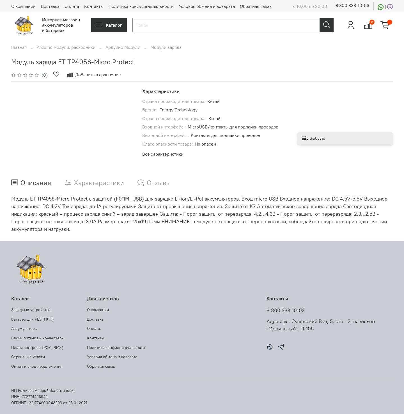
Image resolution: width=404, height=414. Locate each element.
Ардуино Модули (122, 47)
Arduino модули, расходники (66, 47)
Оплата (72, 6)
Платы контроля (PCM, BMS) (37, 347)
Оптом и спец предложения (36, 366)
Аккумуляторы (24, 328)
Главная (19, 47)
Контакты (94, 6)
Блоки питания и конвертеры (38, 338)
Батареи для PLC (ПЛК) (32, 319)
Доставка (50, 6)
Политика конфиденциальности (141, 6)
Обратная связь (256, 6)
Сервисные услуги (28, 356)
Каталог (109, 25)
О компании (23, 6)
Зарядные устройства (30, 309)
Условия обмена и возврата (207, 6)
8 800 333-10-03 (352, 5)
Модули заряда (166, 47)
